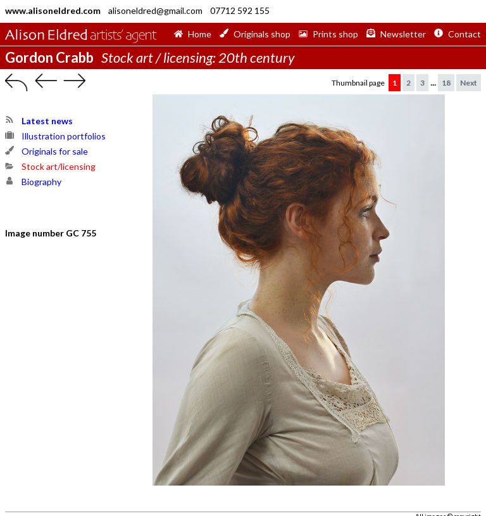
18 (446, 82)
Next (468, 82)
